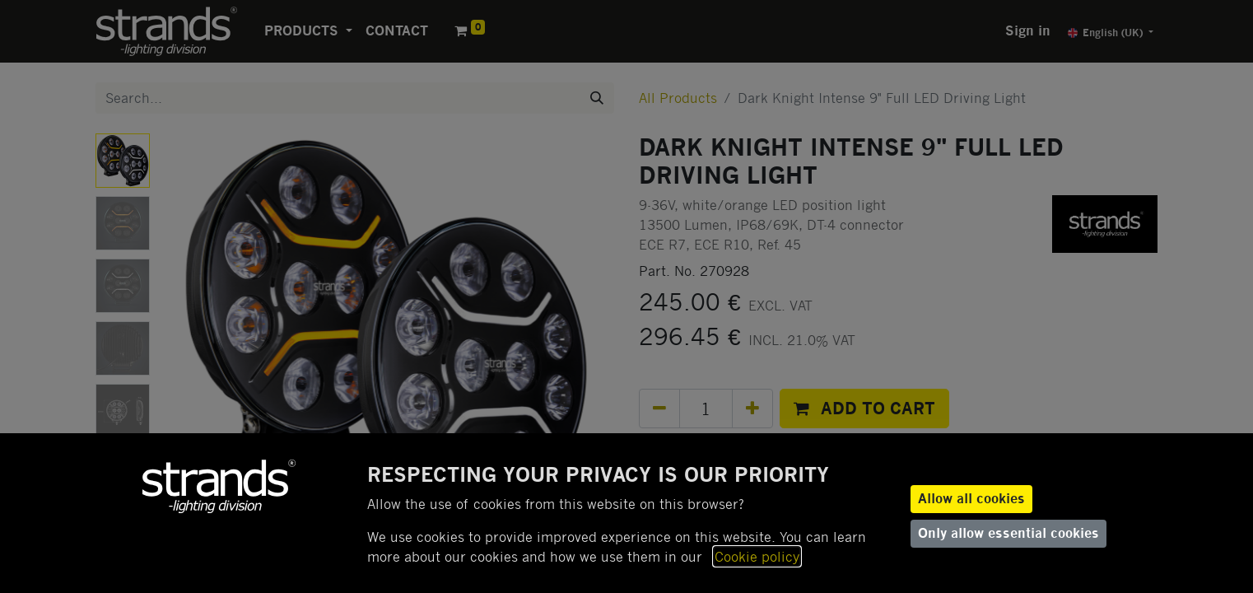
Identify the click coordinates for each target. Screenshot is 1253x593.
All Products (678, 97)
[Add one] (752, 408)
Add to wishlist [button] (698, 450)
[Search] (597, 98)
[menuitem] (397, 31)
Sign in (1027, 31)
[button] (864, 408)
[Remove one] (659, 408)
